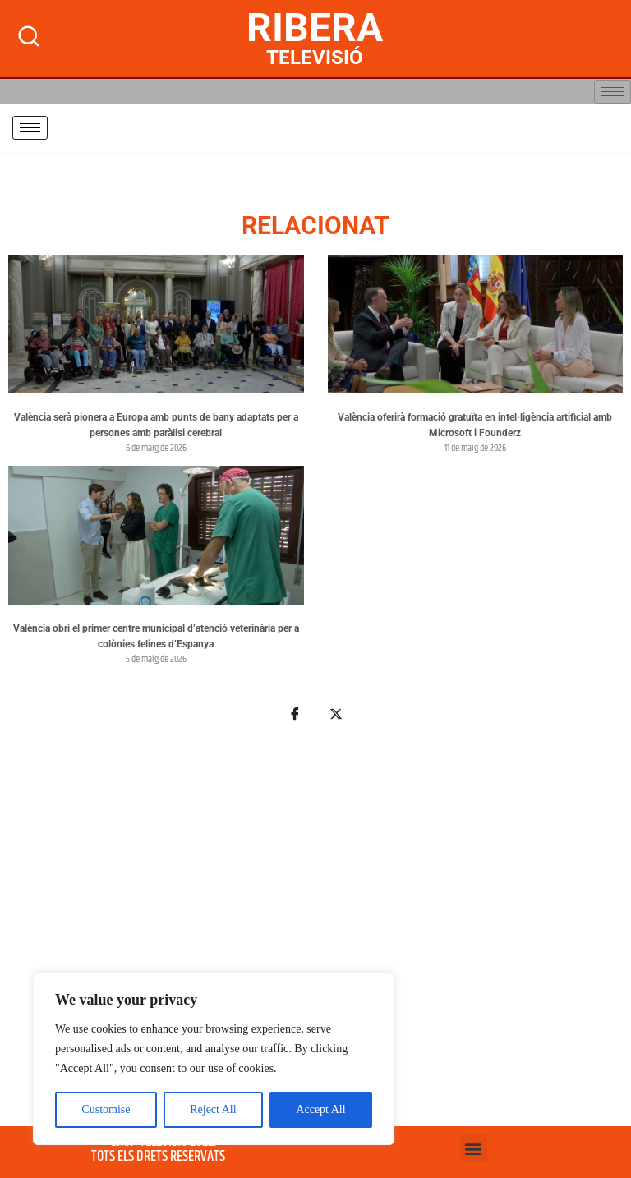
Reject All (213, 1109)
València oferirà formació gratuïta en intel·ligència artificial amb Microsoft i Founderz (475, 425)
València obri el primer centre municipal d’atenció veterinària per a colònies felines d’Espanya (156, 637)
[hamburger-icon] (612, 92)
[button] (473, 1148)
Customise (105, 1109)
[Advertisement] (315, 934)
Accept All (320, 1109)
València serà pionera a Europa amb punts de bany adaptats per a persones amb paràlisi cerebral (156, 425)
